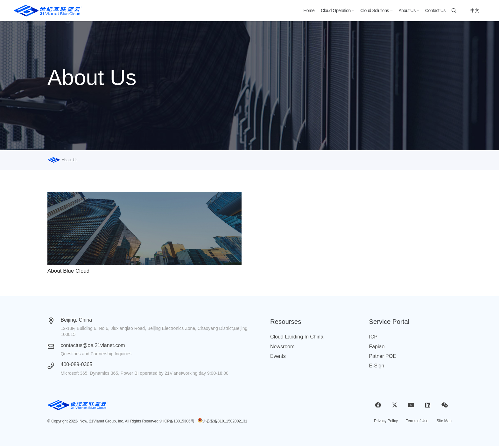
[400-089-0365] (54, 366)
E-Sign (376, 365)
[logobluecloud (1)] (48, 10)
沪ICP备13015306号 (176, 421)
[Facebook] (378, 405)
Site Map (444, 421)
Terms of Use (417, 421)
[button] (352, 11)
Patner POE (382, 356)
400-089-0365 (77, 364)
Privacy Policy (386, 421)
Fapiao (376, 346)
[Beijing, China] (54, 321)
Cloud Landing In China (296, 336)
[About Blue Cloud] (144, 228)
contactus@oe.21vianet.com (93, 345)
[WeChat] (444, 405)
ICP (373, 336)
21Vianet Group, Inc (106, 421)
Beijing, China (76, 320)
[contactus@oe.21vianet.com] (54, 346)
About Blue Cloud (68, 271)
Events (278, 356)
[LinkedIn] (428, 405)
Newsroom (282, 346)
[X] (394, 405)
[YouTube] (411, 405)
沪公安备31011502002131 (224, 421)
